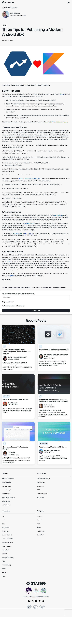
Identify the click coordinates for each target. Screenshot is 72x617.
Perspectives (5, 527)
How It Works (41, 482)
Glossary (4, 553)
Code (3, 520)
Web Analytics (6, 501)
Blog (3, 523)
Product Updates (6, 535)
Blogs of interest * (7, 302)
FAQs (3, 561)
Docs (3, 516)
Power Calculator (7, 546)
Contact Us (40, 535)
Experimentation (6, 482)
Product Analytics (7, 490)
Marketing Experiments (8, 497)
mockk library (29, 223)
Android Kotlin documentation (56, 122)
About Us (39, 516)
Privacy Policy (41, 531)
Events (3, 568)
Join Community (6, 565)
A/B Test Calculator (7, 538)
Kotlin (62, 94)
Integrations (5, 550)
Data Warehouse (6, 486)
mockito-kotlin (57, 215)
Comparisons (5, 531)
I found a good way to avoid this (29, 179)
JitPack (9, 261)
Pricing (39, 490)
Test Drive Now (6, 505)
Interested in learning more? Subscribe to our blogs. (18, 293)
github (12, 276)
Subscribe (36, 310)
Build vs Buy (40, 486)
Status (3, 576)
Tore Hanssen (15, 13)
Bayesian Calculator (7, 542)
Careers (39, 520)
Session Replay (6, 493)
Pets (38, 523)
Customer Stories (42, 493)
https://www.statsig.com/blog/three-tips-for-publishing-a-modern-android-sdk (37, 287)
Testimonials (40, 497)
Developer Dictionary (7, 557)
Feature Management (8, 478)
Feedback (4, 572)
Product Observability (43, 478)
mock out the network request (23, 233)
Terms (39, 527)
